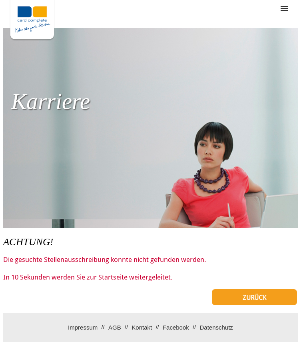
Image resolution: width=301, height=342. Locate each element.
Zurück (254, 298)
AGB (114, 327)
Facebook (176, 327)
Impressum (83, 327)
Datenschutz (216, 327)
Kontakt (142, 327)
